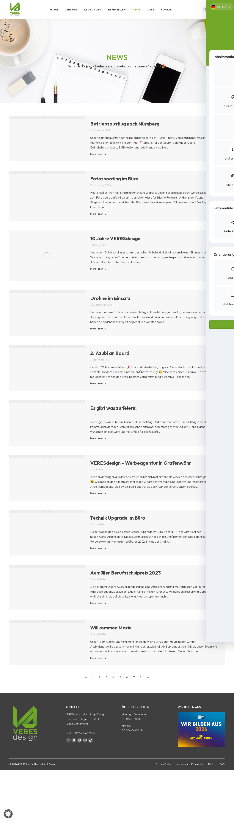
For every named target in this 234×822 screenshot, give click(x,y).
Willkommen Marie (111, 634)
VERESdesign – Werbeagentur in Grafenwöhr (140, 470)
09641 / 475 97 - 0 (212, 3)
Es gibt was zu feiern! (113, 415)
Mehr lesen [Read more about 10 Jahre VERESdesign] (98, 275)
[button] (8, 814)
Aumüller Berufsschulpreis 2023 (125, 579)
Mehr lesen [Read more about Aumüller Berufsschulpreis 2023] (98, 609)
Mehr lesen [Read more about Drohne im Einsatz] (98, 335)
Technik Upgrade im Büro (117, 524)
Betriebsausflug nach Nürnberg (124, 130)
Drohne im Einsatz (110, 305)
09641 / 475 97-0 (85, 739)
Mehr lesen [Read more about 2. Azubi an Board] (98, 390)
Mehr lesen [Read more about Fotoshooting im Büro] (98, 220)
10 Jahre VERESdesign (115, 245)
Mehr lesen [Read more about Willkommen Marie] (98, 664)
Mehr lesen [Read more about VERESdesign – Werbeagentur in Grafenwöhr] (98, 500)
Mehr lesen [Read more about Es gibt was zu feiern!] (98, 445)
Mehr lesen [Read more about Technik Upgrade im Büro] (98, 554)
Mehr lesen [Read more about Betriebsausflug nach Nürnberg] (98, 160)
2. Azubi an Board (109, 360)
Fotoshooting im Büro (114, 185)
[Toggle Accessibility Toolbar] (226, 399)
